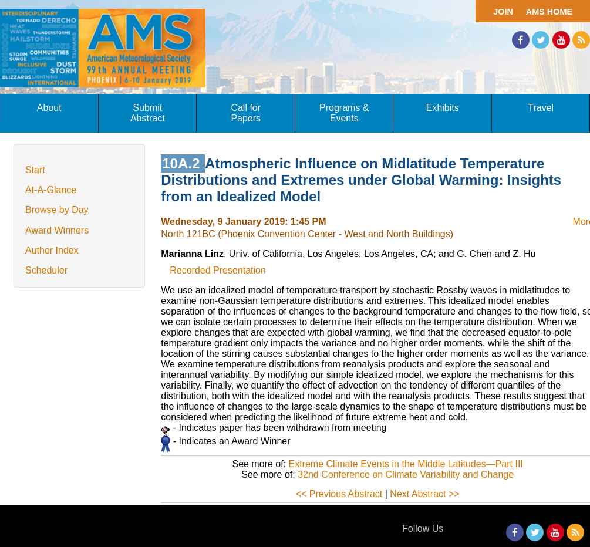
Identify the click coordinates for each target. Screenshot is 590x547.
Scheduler (46, 270)
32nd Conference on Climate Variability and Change (406, 475)
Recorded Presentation (218, 270)
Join (503, 11)
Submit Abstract (147, 113)
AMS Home (549, 11)
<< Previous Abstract (339, 494)
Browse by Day (57, 210)
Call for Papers (246, 113)
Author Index (52, 250)
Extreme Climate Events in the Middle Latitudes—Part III (406, 464)
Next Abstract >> (424, 494)
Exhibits (442, 108)
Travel (541, 108)
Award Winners (57, 230)
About (49, 108)
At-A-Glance (50, 190)
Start (35, 170)
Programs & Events (344, 113)
